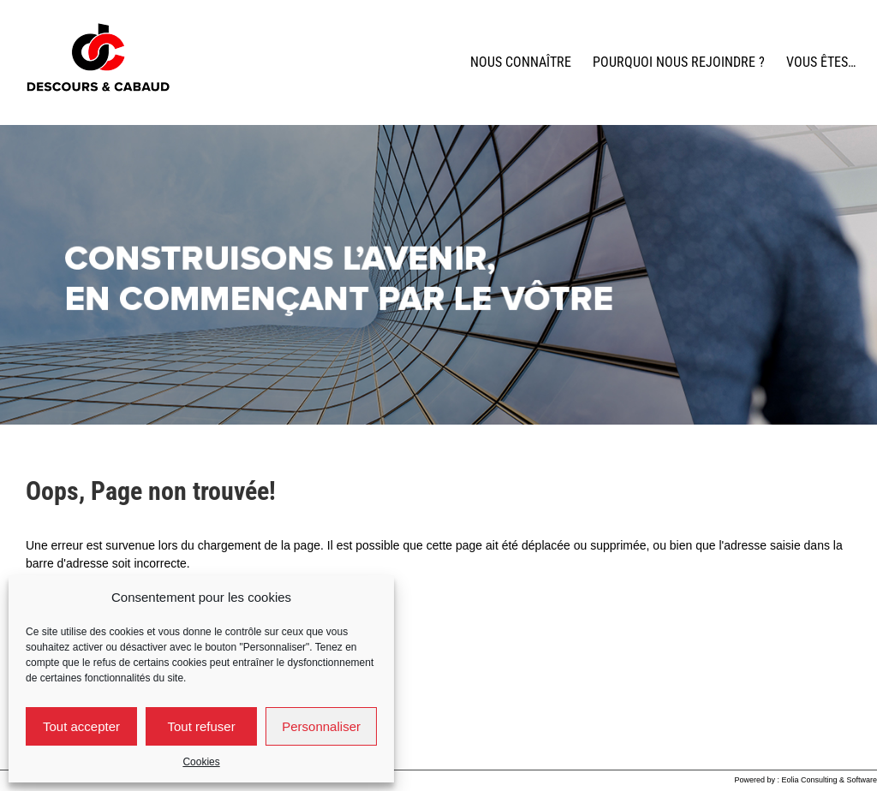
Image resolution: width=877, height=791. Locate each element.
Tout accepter (81, 726)
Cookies (200, 762)
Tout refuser (201, 726)
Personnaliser (321, 726)
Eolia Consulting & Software (829, 780)
